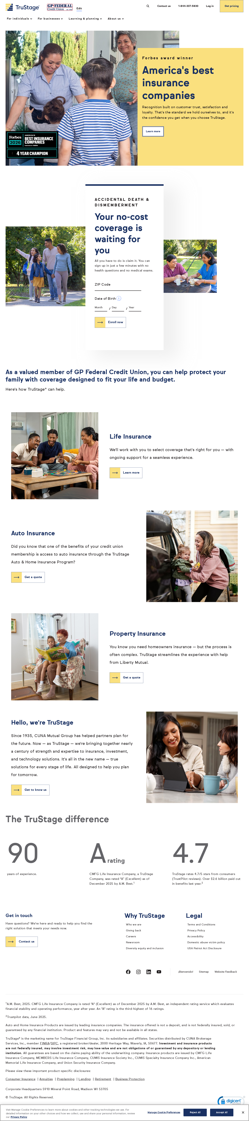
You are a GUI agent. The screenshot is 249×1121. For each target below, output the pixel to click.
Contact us (164, 6)
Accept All (221, 1112)
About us (116, 18)
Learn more (153, 131)
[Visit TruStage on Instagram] (138, 972)
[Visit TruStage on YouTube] (159, 972)
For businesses (50, 18)
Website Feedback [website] (226, 972)
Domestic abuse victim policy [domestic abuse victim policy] (206, 942)
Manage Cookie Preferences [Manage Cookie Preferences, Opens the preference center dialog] (164, 1112)
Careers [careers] (131, 936)
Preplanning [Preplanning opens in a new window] (66, 1079)
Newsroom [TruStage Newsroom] (133, 942)
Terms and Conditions (201, 924)
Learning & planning (85, 18)
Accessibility (195, 936)
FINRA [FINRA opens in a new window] (45, 1043)
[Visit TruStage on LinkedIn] (148, 972)
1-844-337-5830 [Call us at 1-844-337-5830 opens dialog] (188, 6)
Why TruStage (147, 916)
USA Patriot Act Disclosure (204, 948)
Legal (197, 916)
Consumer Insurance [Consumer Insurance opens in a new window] (20, 1079)
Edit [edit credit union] (79, 8)
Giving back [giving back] (133, 930)
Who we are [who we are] (133, 924)
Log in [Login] (210, 6)
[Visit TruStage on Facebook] (128, 972)
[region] (124, 1112)
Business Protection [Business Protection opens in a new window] (130, 1079)
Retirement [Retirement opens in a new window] (103, 1079)
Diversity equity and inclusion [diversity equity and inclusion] (145, 948)
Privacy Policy (196, 930)
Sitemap (204, 972)
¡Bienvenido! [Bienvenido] (185, 972)
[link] (231, 1102)
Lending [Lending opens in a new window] (85, 1079)
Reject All (195, 1112)
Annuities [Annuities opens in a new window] (46, 1079)
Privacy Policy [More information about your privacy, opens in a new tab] (19, 1117)
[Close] (243, 1112)
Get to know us (36, 790)
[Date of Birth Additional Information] (118, 298)
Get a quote (33, 577)
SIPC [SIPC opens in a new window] (54, 1043)
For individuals (19, 18)
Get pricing (232, 6)
